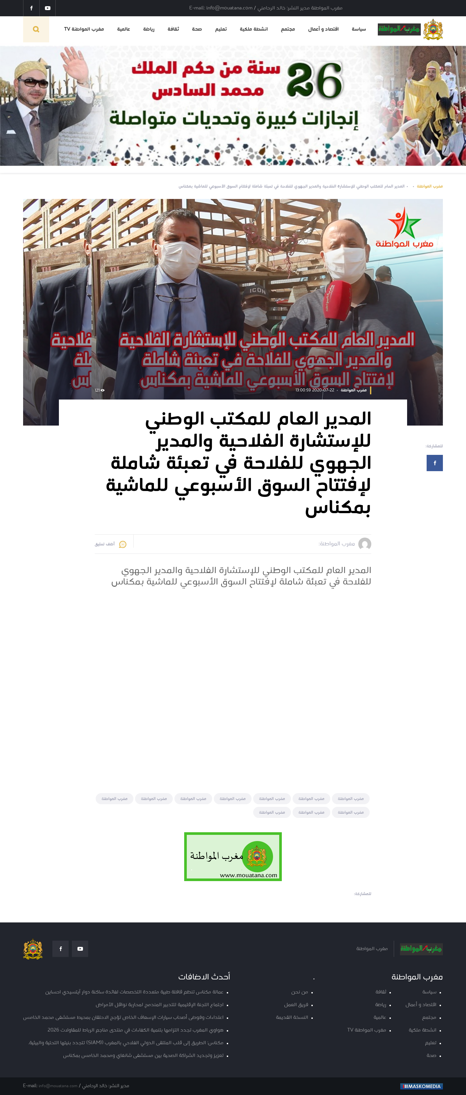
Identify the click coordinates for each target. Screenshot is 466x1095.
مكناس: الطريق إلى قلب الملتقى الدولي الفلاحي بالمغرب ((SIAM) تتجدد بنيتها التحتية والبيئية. (126, 1043)
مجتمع (288, 29)
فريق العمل (296, 1005)
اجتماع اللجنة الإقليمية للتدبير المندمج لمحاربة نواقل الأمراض (160, 1005)
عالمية (123, 29)
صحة (197, 29)
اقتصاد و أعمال (323, 29)
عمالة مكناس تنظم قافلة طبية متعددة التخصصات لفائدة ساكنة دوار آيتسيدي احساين (134, 992)
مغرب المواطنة (430, 186)
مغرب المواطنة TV (84, 29)
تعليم (221, 29)
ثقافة (173, 29)
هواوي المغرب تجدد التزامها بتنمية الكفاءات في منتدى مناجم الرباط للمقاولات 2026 (136, 1030)
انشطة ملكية (254, 29)
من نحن (299, 992)
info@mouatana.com (58, 1086)
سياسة (359, 29)
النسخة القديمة (292, 1018)
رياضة (149, 29)
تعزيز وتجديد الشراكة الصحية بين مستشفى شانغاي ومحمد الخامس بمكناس (143, 1056)
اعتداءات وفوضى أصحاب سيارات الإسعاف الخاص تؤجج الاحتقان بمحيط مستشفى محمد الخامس (123, 1018)
